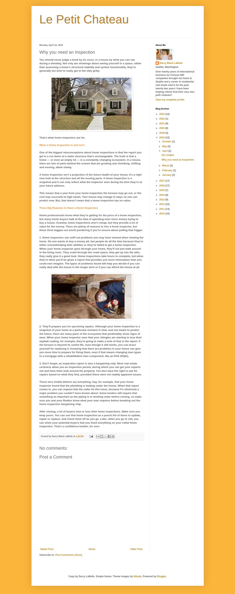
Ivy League (167, 155)
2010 (162, 213)
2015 (162, 190)
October (167, 141)
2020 (162, 128)
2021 (162, 123)
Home (92, 549)
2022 (162, 118)
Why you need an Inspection (177, 159)
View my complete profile (170, 99)
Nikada (137, 576)
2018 (162, 137)
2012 (162, 204)
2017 (162, 180)
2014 (162, 195)
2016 (162, 185)
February (167, 170)
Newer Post (46, 549)
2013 (162, 199)
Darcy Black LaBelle (171, 63)
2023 (162, 114)
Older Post (136, 549)
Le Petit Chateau (84, 19)
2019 (162, 133)
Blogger (161, 576)
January (167, 175)
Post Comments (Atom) (68, 555)
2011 (162, 209)
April (165, 151)
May (164, 146)
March (166, 165)
